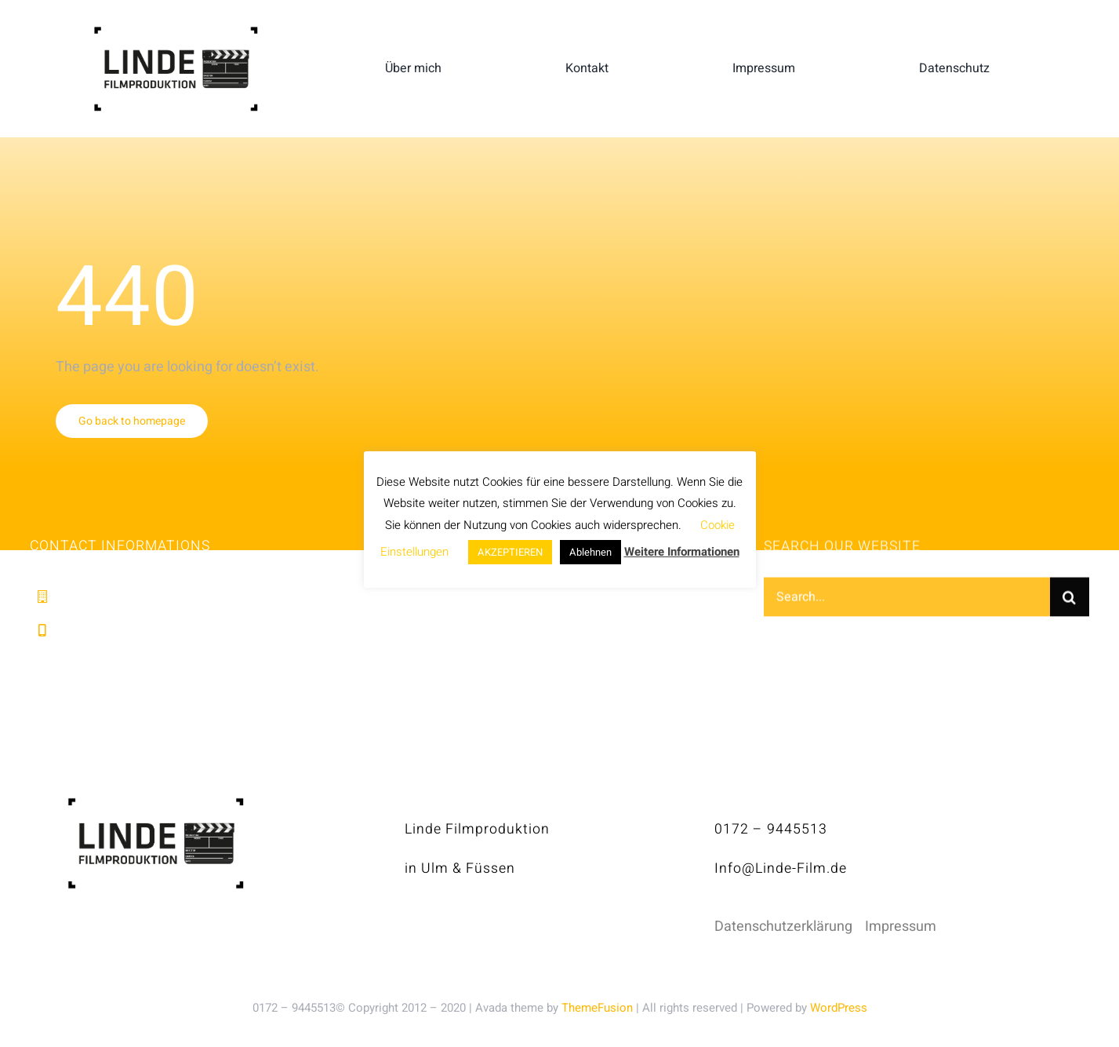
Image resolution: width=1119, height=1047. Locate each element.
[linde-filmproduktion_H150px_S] (175, 32)
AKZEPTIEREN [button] (510, 552)
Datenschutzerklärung (783, 926)
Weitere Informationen (681, 551)
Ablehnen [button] (590, 552)
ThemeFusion (597, 1007)
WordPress (838, 1007)
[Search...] (906, 599)
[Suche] (1069, 599)
